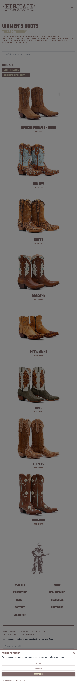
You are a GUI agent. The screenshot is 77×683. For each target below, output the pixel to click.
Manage (38, 668)
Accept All (38, 674)
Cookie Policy (20, 680)
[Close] (73, 653)
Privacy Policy (7, 680)
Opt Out (39, 663)
